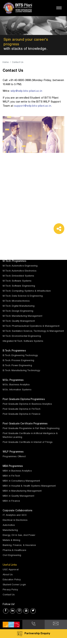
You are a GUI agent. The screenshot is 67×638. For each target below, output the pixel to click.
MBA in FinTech (11, 476)
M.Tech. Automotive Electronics (20, 271)
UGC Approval (11, 570)
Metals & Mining (11, 540)
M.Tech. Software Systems (17, 281)
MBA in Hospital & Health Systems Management (29, 486)
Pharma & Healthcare (14, 550)
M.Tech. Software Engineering (19, 286)
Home (6, 62)
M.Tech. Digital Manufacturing (18, 306)
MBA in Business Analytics (17, 471)
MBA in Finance (11, 501)
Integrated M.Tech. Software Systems (23, 341)
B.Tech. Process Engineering (18, 361)
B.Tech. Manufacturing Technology (21, 371)
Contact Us (9, 595)
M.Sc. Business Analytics (16, 385)
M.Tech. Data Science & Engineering (23, 296)
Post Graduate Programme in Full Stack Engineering (31, 428)
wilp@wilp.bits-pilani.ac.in (26, 91)
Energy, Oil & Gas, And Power (19, 535)
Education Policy (12, 580)
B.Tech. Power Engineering (17, 366)
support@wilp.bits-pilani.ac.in (32, 106)
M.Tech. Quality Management (19, 321)
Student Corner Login (14, 585)
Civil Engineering (12, 555)
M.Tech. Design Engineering (18, 311)
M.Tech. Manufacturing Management (22, 316)
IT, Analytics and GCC (15, 515)
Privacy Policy (10, 590)
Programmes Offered (14, 457)
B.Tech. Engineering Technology (20, 355)
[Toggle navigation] (59, 8)
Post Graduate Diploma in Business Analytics (27, 404)
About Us (8, 575)
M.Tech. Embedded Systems (18, 276)
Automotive (9, 525)
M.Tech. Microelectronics (16, 301)
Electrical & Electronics (15, 520)
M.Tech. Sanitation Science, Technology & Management (33, 331)
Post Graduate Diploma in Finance (21, 414)
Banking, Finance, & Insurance (19, 545)
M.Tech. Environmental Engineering (22, 336)
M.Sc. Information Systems (17, 390)
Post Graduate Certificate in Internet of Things (28, 442)
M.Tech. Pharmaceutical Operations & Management (31, 326)
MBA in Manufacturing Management (22, 491)
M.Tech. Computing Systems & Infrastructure (27, 291)
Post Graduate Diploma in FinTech (21, 409)
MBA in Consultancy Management (21, 481)
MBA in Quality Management (18, 496)
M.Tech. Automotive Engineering (20, 266)
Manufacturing (10, 530)
